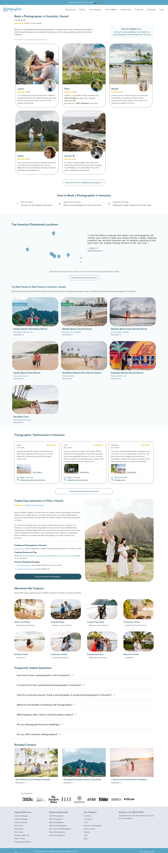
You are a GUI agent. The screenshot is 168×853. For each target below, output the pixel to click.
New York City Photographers (60, 829)
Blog (85, 839)
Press (86, 822)
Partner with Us (89, 829)
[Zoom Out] (81, 261)
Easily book (18, 549)
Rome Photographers (57, 835)
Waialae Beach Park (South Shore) (32, 480)
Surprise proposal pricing (26, 569)
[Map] (48, 247)
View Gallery (37, 472)
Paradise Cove (119, 480)
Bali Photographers (56, 819)
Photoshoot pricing (24, 565)
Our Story (87, 816)
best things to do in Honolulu (64, 556)
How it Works (111, 9)
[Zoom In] (81, 258)
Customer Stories (20, 822)
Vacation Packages (21, 816)
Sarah (22, 477)
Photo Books (18, 829)
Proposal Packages (21, 819)
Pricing (82, 9)
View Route (18, 335)
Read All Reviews (95, 251)
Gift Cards (151, 9)
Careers (87, 832)
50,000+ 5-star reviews (34, 505)
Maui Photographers (56, 822)
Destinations (70, 9)
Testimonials (126, 9)
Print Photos (18, 826)
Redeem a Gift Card (21, 835)
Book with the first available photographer (84, 182)
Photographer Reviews (22, 842)
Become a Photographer (93, 826)
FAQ (85, 835)
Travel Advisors (95, 9)
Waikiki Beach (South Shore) (77, 480)
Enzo (116, 477)
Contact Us (88, 819)
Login (161, 9)
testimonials (23, 556)
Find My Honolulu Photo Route (84, 278)
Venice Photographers (57, 832)
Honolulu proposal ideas (37, 556)
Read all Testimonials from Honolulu (84, 491)
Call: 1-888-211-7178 (146, 852)
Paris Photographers (56, 816)
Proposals (139, 9)
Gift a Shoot (18, 832)
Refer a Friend (19, 839)
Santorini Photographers (58, 826)
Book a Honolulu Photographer (48, 577)
